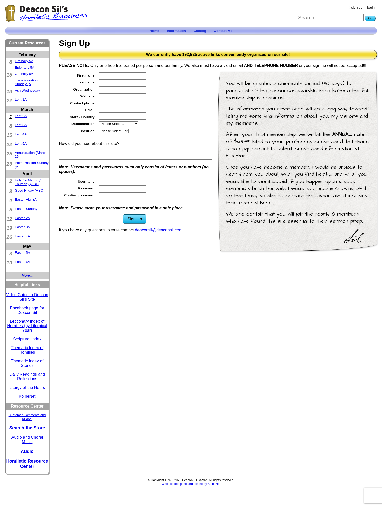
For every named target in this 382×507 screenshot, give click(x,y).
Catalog (200, 31)
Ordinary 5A (24, 61)
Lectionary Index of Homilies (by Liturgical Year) (27, 326)
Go (370, 18)
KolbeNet (27, 396)
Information (176, 31)
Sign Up (357, 7)
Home (154, 31)
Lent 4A (21, 134)
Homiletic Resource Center (27, 464)
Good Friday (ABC (29, 190)
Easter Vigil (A (26, 199)
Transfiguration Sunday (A (26, 82)
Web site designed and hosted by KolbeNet (191, 484)
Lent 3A (21, 125)
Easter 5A (22, 253)
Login (371, 7)
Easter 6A (22, 262)
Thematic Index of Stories (27, 363)
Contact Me (223, 31)
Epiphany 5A (24, 67)
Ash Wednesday (27, 90)
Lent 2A (21, 116)
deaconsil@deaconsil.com (158, 230)
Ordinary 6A (24, 74)
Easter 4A (22, 236)
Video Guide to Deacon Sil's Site (27, 297)
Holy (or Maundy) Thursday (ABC (28, 182)
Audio (27, 451)
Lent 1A (21, 100)
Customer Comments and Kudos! (27, 417)
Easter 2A (22, 218)
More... (27, 275)
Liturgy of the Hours (27, 387)
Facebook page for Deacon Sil (27, 310)
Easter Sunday (26, 209)
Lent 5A (21, 143)
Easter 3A (22, 227)
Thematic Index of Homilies (27, 350)
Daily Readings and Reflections (27, 376)
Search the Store (27, 427)
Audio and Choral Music (27, 439)
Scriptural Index (27, 339)
